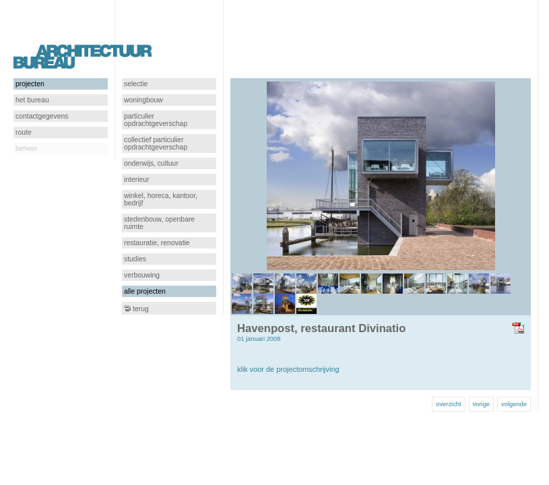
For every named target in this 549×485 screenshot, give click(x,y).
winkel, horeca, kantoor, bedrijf (160, 199)
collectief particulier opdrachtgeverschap (155, 143)
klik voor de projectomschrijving (288, 369)
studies (135, 259)
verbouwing (142, 275)
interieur (137, 179)
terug (136, 309)
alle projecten (145, 291)
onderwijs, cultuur (151, 163)
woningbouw (143, 100)
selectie (136, 84)
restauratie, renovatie (157, 243)
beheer (26, 148)
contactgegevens (42, 116)
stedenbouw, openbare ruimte (159, 223)
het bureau (32, 100)
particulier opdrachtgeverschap (155, 119)
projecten (29, 84)
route (23, 132)
